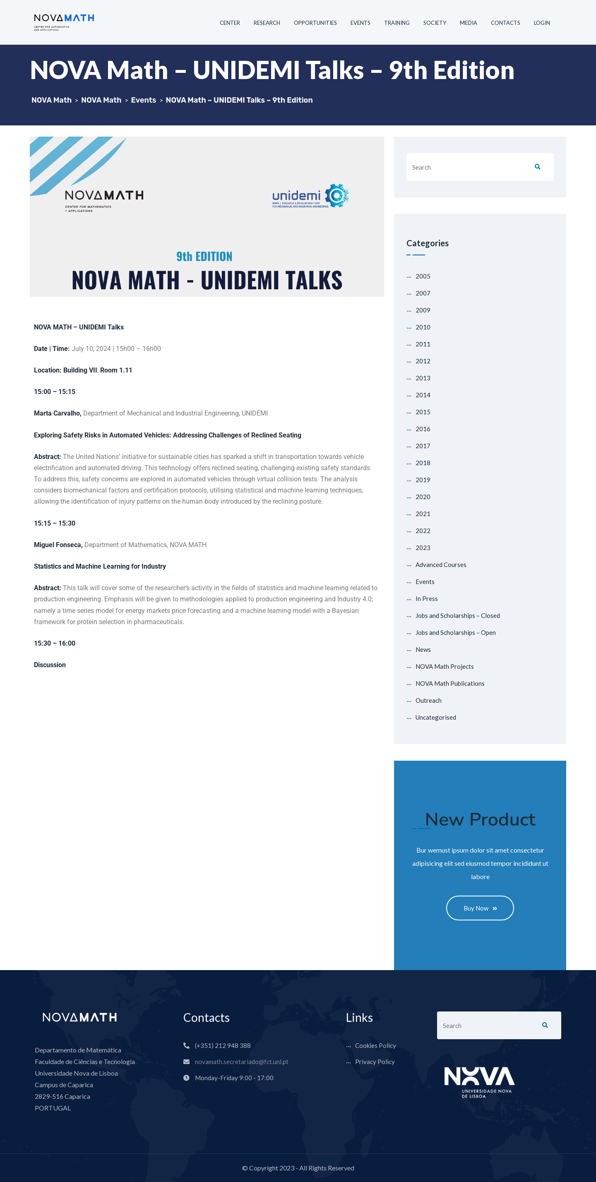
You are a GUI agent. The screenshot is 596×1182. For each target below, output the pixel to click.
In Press (427, 598)
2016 (423, 428)
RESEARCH (267, 22)
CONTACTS (505, 22)
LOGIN (542, 22)
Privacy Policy (375, 1062)
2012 (423, 361)
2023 (423, 547)
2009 (423, 310)
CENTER (230, 22)
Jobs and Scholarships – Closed (458, 615)
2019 (423, 479)
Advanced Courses (441, 564)
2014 (423, 395)
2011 (423, 344)
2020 (423, 496)
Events (425, 581)
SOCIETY (434, 22)
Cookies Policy (375, 1046)
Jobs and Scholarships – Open (456, 632)
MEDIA (468, 22)
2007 (423, 293)
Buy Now (480, 908)
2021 (423, 513)
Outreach (429, 700)
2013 (423, 378)
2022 (423, 530)
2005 (423, 276)
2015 (423, 412)
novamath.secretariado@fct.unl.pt (241, 1062)
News (423, 649)
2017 (423, 445)
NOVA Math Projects (445, 666)
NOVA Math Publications (450, 683)
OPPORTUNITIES (315, 22)
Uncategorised (436, 717)
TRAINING (397, 22)
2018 (423, 462)
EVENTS (360, 22)
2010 (423, 327)
